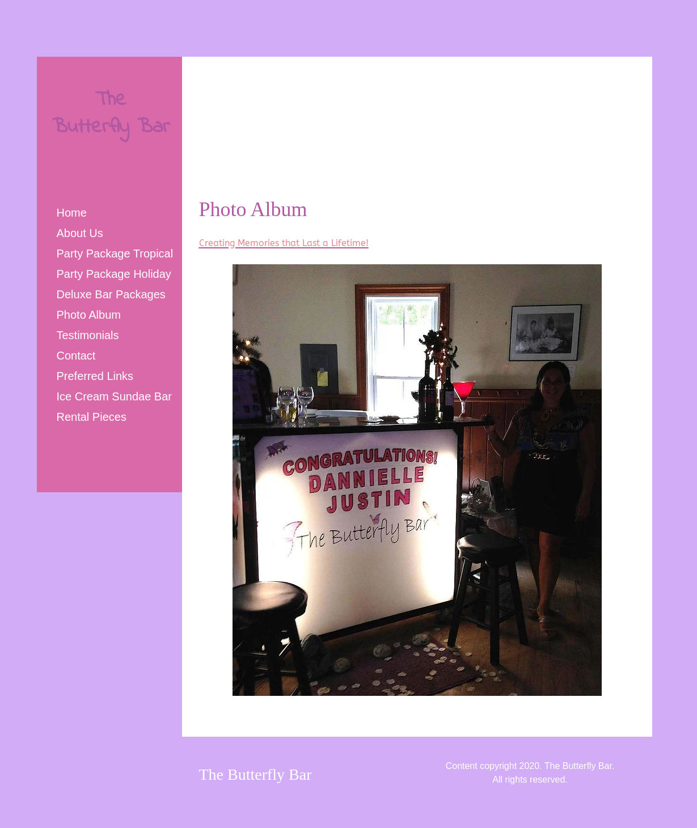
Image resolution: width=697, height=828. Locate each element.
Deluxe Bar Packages (111, 294)
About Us (80, 233)
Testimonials (88, 335)
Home (72, 212)
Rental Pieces (91, 417)
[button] (417, 480)
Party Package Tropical (115, 253)
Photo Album (89, 315)
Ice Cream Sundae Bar (114, 396)
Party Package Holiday (114, 274)
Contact (76, 355)
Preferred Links (95, 376)
